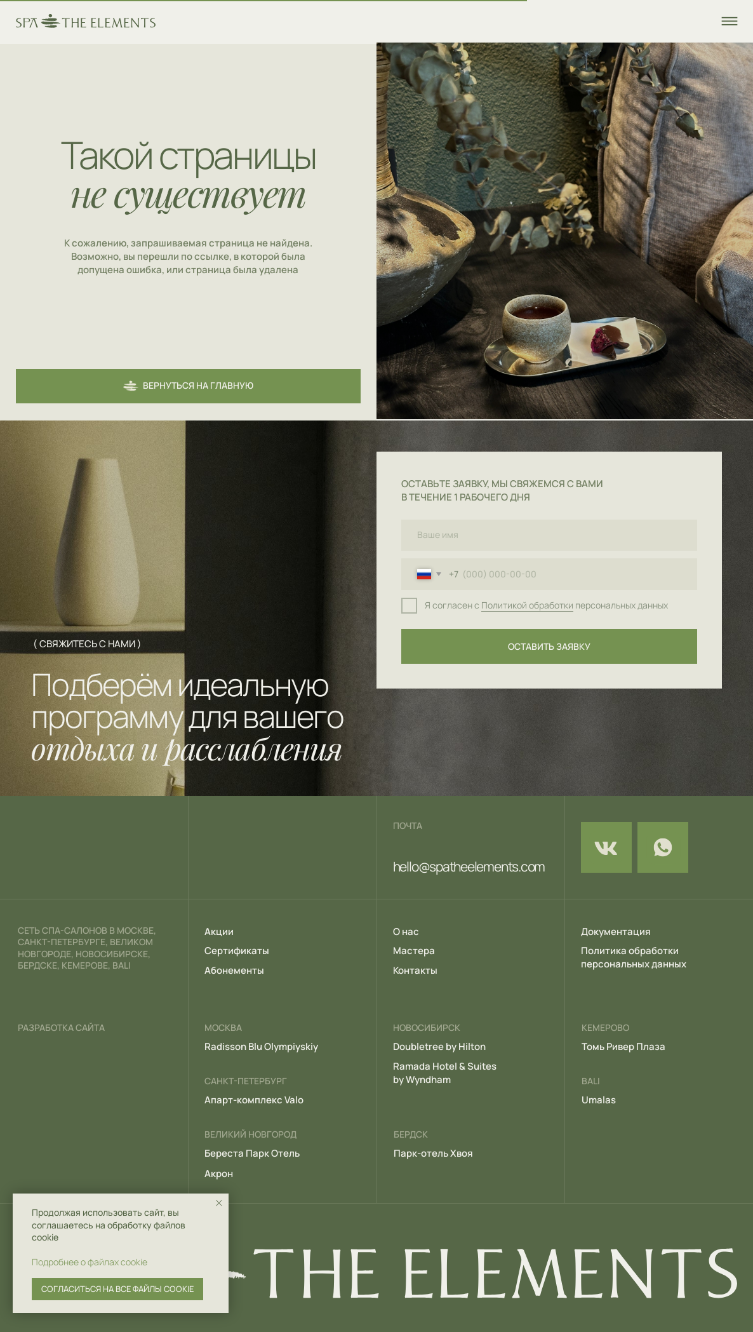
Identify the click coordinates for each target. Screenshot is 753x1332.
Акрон (218, 1173)
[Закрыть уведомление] (219, 1203)
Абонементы (234, 970)
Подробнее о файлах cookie (89, 1262)
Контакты (415, 970)
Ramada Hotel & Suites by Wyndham (444, 1073)
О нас (406, 931)
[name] (549, 535)
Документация (616, 931)
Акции (219, 931)
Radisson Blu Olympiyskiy (261, 1046)
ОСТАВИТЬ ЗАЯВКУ (549, 646)
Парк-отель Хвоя (433, 1153)
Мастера (414, 950)
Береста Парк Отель (252, 1153)
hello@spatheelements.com (469, 866)
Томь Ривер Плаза (623, 1046)
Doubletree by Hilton (439, 1046)
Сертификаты (236, 950)
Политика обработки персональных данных (633, 957)
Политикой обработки (527, 605)
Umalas (599, 1099)
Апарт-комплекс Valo (253, 1099)
